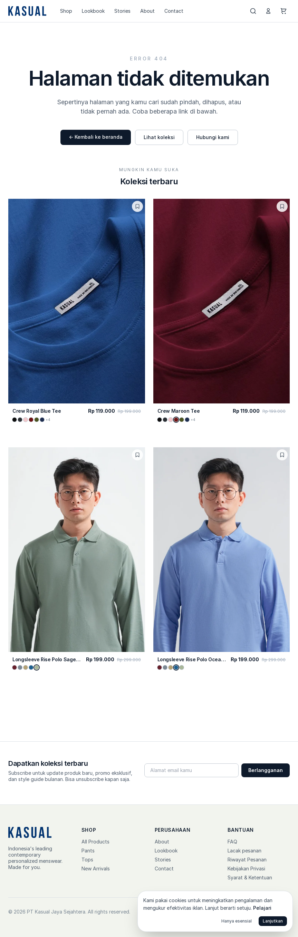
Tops (87, 859)
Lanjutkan (273, 921)
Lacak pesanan (244, 850)
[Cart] (283, 11)
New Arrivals (95, 868)
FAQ (232, 842)
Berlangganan (265, 770)
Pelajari (262, 908)
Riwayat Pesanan (247, 859)
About (147, 11)
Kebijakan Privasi (246, 868)
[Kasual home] (27, 11)
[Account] (268, 11)
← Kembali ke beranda (96, 137)
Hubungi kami (212, 137)
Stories (122, 11)
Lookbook (93, 11)
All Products (95, 842)
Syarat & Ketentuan (250, 877)
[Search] (253, 11)
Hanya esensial (236, 921)
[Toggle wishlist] (137, 206)
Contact (173, 11)
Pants (88, 850)
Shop (66, 11)
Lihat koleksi (159, 137)
